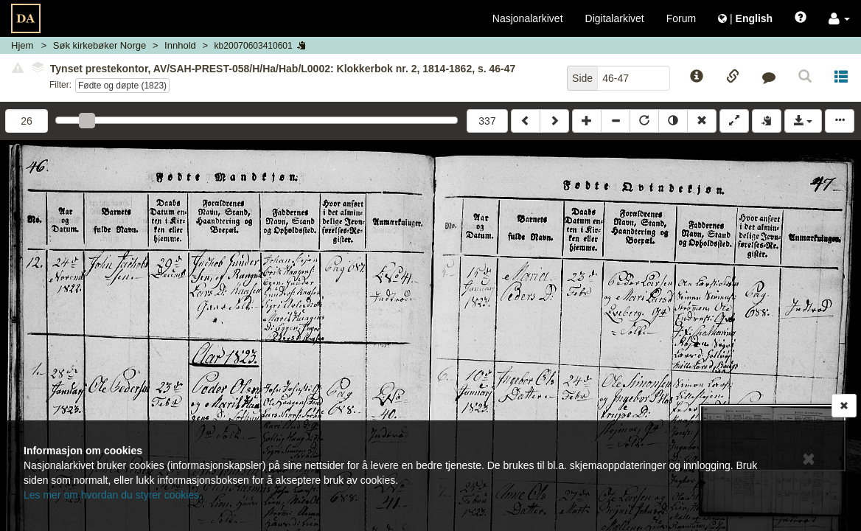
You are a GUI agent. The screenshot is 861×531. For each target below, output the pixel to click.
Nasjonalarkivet (527, 18)
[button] (839, 18)
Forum (681, 18)
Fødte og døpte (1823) (122, 85)
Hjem (22, 45)
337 (486, 121)
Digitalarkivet (614, 18)
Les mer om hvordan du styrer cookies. (113, 495)
